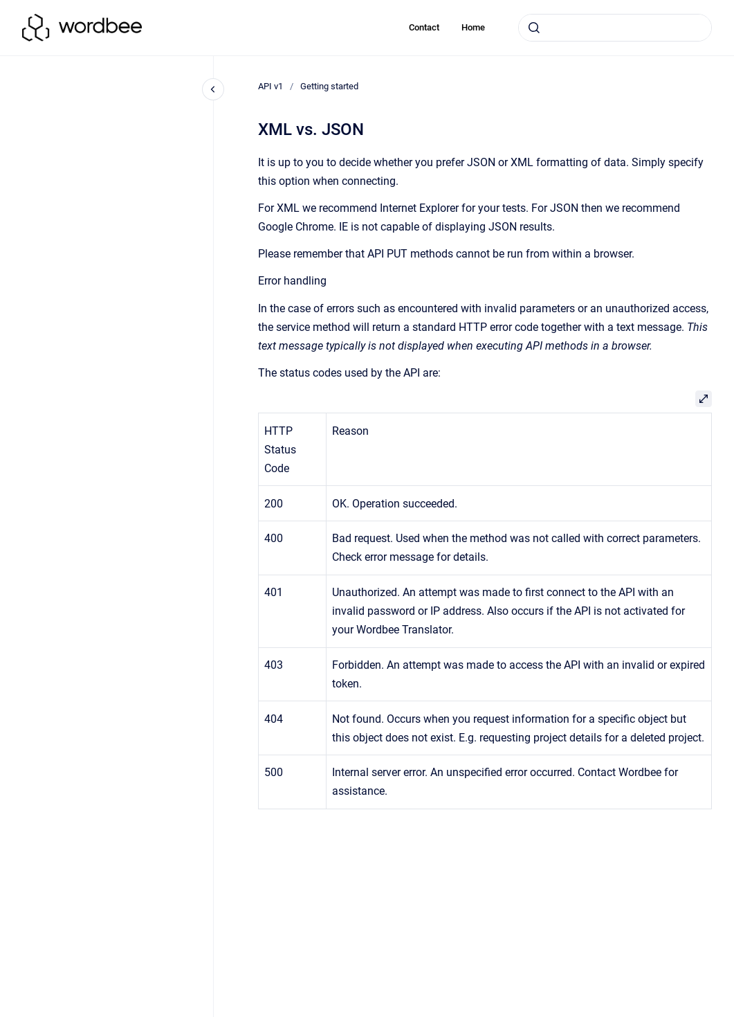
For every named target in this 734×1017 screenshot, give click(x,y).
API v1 (270, 86)
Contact (424, 27)
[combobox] (615, 28)
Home (473, 27)
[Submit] (534, 28)
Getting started (329, 86)
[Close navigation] (213, 89)
